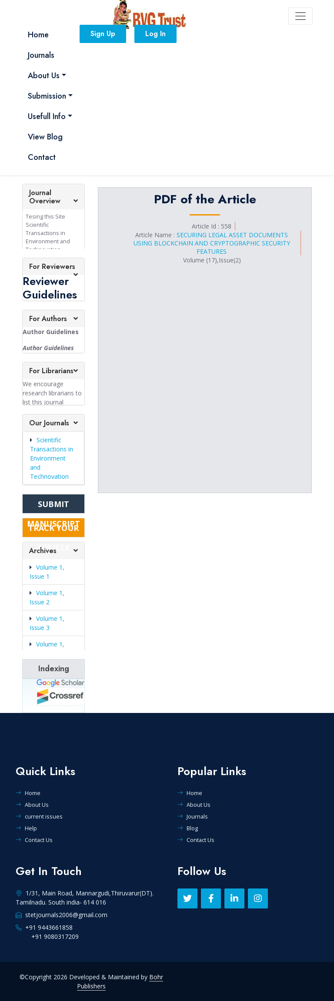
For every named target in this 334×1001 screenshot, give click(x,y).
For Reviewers (52, 267)
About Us (44, 75)
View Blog (45, 137)
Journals (41, 55)
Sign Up (102, 34)
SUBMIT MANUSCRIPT (53, 506)
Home (38, 34)
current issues (39, 816)
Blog (187, 828)
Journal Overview (44, 197)
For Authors (48, 319)
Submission (47, 96)
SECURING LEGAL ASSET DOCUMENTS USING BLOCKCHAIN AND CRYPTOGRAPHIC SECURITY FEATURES (212, 243)
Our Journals (49, 423)
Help (26, 828)
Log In (155, 34)
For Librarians (51, 371)
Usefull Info (47, 116)
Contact (42, 157)
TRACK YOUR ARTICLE (53, 530)
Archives (43, 551)
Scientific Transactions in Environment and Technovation (51, 458)
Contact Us (34, 840)
